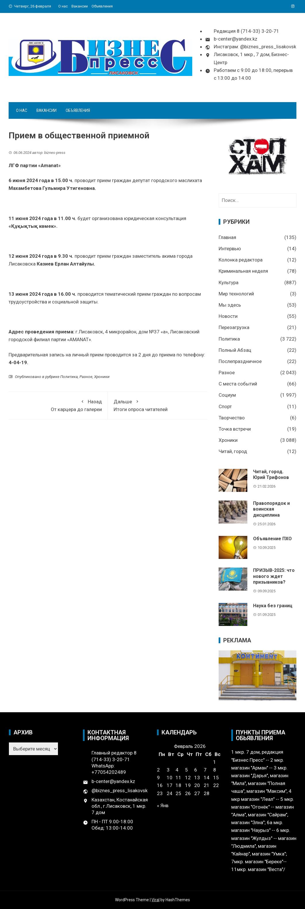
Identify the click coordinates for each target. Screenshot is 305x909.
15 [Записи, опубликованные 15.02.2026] (216, 777)
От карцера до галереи (58, 405)
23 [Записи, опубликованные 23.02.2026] (160, 793)
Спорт (225, 406)
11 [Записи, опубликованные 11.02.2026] (178, 777)
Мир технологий (236, 294)
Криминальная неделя (243, 271)
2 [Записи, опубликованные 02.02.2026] (158, 770)
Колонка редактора (241, 260)
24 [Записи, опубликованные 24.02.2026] (169, 793)
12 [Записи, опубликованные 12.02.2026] (188, 777)
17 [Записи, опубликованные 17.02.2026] (169, 785)
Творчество (232, 418)
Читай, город (233, 451)
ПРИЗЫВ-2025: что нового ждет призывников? (274, 576)
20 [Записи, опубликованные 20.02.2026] (197, 785)
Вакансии (79, 6)
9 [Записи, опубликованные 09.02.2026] (158, 777)
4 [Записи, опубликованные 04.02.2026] (177, 770)
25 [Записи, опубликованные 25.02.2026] (178, 793)
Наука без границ (272, 605)
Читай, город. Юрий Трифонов (271, 474)
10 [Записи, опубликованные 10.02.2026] (169, 777)
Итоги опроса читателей (157, 405)
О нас (63, 6)
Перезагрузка (234, 327)
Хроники (102, 376)
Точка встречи (235, 429)
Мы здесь (230, 305)
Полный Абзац (235, 350)
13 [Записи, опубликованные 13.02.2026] (197, 777)
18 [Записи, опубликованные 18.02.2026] (178, 785)
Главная (227, 237)
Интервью (230, 248)
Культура (228, 282)
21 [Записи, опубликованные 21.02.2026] (206, 785)
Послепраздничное (240, 361)
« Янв (162, 805)
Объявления (102, 6)
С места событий (238, 384)
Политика (69, 376)
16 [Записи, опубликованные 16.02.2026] (160, 785)
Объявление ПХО (272, 538)
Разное (85, 376)
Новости (228, 316)
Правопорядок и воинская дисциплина (271, 509)
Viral (155, 899)
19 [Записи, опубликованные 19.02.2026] (188, 785)
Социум (227, 395)
